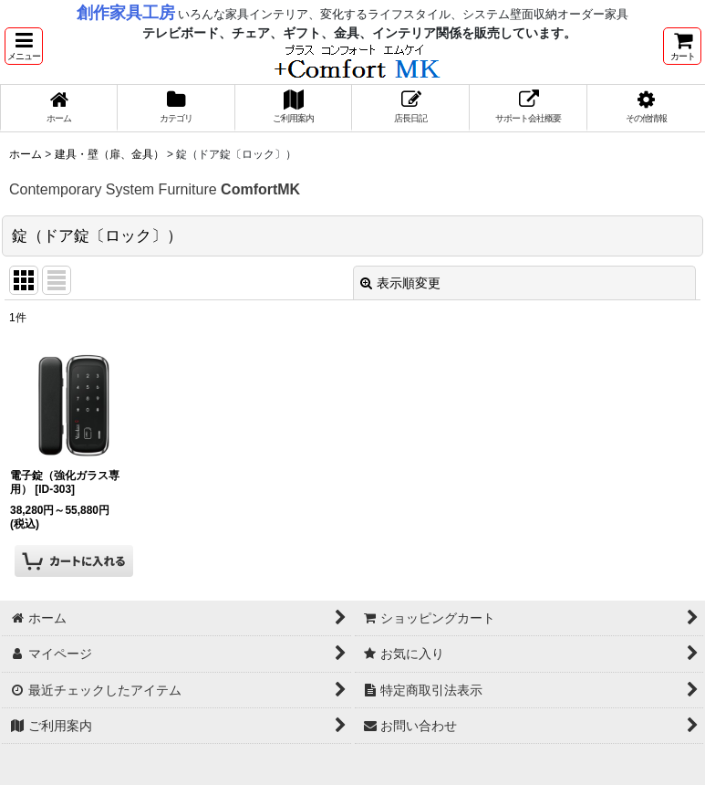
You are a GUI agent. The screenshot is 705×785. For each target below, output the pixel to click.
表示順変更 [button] (400, 283)
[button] (24, 46)
